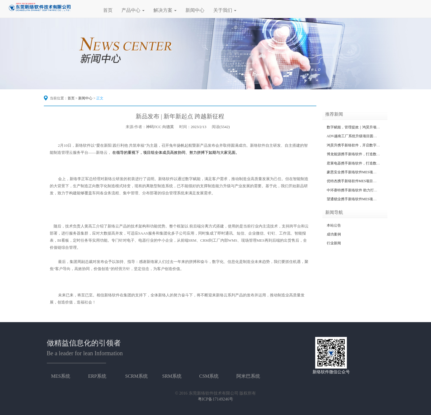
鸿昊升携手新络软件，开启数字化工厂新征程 (362, 145)
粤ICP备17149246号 (215, 399)
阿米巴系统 (248, 376)
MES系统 (61, 376)
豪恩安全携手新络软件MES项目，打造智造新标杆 (366, 172)
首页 (108, 10)
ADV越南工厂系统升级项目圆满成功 (355, 136)
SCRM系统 (136, 376)
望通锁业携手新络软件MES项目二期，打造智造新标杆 (369, 199)
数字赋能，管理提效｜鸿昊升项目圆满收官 (360, 127)
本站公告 (334, 225)
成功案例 (334, 234)
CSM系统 (209, 376)
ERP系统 (97, 376)
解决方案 (165, 10)
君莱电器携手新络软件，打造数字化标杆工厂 (362, 163)
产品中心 (133, 10)
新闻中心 (194, 10)
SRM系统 (172, 376)
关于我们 (224, 10)
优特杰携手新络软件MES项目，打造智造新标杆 (364, 181)
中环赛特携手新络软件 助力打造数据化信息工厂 (364, 190)
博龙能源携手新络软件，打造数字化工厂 (359, 154)
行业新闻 (334, 243)
